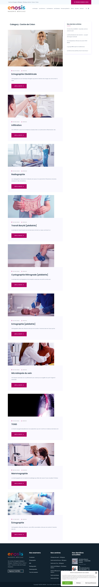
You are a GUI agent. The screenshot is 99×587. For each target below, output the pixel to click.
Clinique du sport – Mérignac (58, 557)
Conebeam (31, 557)
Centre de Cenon (55, 575)
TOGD (14, 424)
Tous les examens (33, 572)
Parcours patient (65, 8)
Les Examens (57, 8)
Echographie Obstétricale (24, 74)
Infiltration (16, 125)
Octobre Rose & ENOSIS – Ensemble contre (84, 560)
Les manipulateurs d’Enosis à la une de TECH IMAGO (77, 41)
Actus (72, 8)
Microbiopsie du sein (21, 373)
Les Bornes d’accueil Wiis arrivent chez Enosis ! (77, 50)
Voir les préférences (90, 583)
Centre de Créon (55, 578)
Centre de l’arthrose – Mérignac (58, 560)
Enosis (24, 70)
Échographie (17, 522)
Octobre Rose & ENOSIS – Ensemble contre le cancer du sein (77, 29)
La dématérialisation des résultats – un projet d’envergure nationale (77, 35)
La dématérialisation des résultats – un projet (84, 569)
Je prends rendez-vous (81, 2)
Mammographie (19, 473)
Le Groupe (35, 8)
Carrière (77, 8)
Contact (82, 8)
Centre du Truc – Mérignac (57, 563)
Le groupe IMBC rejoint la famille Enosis (76, 46)
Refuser (78, 583)
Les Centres (42, 8)
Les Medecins (50, 8)
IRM (30, 563)
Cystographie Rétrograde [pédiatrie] (29, 274)
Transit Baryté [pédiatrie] (24, 225)
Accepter (67, 583)
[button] (96, 572)
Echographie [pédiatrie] (23, 324)
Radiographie (18, 174)
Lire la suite (19, 86)
